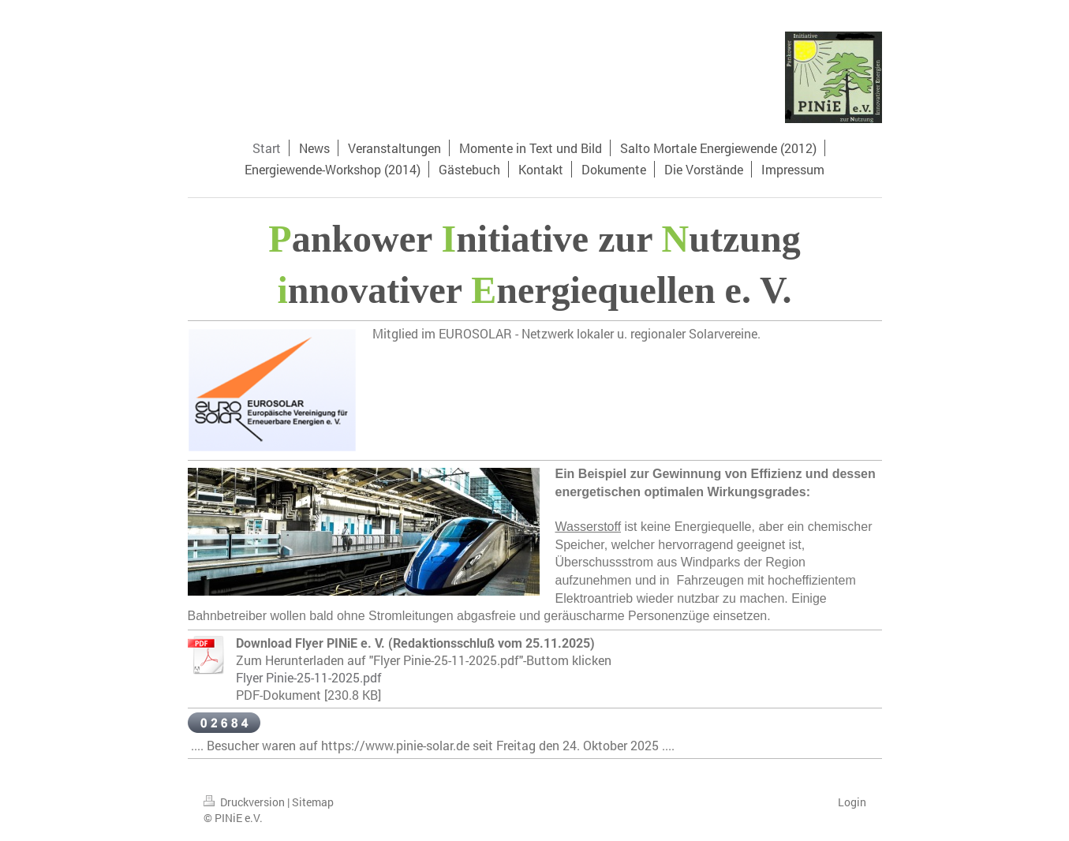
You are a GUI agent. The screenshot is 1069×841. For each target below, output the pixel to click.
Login (852, 801)
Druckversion (245, 801)
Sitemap (313, 801)
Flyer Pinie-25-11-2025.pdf (309, 677)
